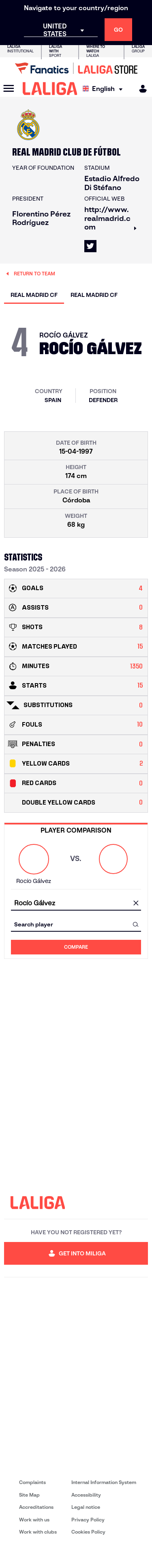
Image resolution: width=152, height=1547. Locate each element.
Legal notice (85, 1507)
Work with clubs (38, 1531)
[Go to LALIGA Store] (76, 68)
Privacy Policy (88, 1519)
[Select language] (104, 89)
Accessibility (86, 1494)
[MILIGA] (140, 89)
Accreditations (36, 1507)
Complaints (32, 1482)
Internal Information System (103, 1482)
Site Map (29, 1494)
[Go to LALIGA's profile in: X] (90, 246)
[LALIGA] (50, 88)
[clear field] (136, 903)
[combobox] (76, 903)
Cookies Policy (88, 1531)
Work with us (34, 1519)
